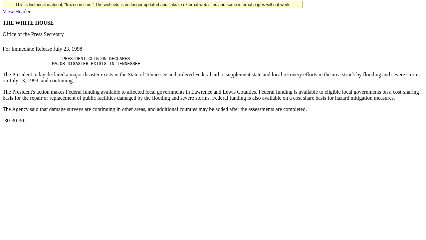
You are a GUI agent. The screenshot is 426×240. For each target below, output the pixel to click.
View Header (17, 11)
